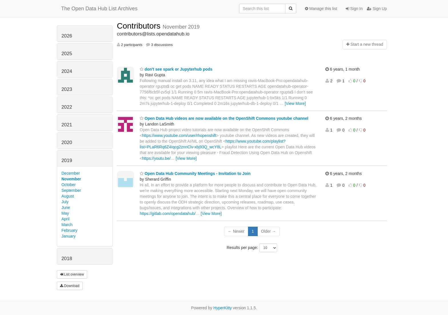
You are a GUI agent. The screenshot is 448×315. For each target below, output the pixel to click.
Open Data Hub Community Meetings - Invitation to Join (195, 173)
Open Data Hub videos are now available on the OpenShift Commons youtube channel (224, 118)
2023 (66, 89)
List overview (72, 274)
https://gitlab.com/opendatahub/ (167, 213)
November (71, 179)
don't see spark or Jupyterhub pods (176, 69)
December (70, 173)
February (69, 230)
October (68, 184)
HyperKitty (222, 308)
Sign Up (377, 8)
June (65, 207)
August (67, 196)
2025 (66, 53)
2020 (66, 142)
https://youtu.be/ (156, 158)
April (65, 219)
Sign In (354, 8)
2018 (66, 258)
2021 (66, 124)
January (68, 236)
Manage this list (321, 8)
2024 (66, 71)
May (65, 213)
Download (69, 286)
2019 (66, 160)
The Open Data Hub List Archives (99, 8)
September (71, 190)
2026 (66, 36)
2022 (66, 107)
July (65, 202)
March (67, 224)
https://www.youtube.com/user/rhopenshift (179, 135)
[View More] (295, 103)
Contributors (140, 25)
